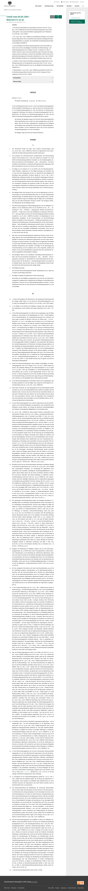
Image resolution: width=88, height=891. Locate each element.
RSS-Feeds (7, 888)
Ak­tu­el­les (68, 6)
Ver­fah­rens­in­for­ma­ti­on (75, 18)
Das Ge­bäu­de (59, 6)
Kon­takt (77, 6)
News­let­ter (14, 888)
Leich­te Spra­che (65, 1)
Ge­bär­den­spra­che (74, 1)
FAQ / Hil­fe (51, 888)
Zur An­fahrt (34, 882)
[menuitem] (38, 6)
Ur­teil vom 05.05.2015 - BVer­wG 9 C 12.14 (76, 22)
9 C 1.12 (27, 771)
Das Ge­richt (38, 6)
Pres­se (82, 1)
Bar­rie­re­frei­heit (72, 888)
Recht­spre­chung (48, 6)
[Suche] (83, 6)
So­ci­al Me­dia (21, 888)
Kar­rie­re (57, 888)
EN (52, 16)
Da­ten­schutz (80, 888)
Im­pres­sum (64, 888)
